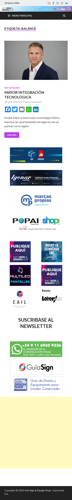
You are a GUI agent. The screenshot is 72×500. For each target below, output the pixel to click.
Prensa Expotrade (32, 102)
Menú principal (22, 15)
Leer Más (12, 135)
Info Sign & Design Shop (38, 490)
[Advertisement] (36, 433)
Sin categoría (12, 88)
